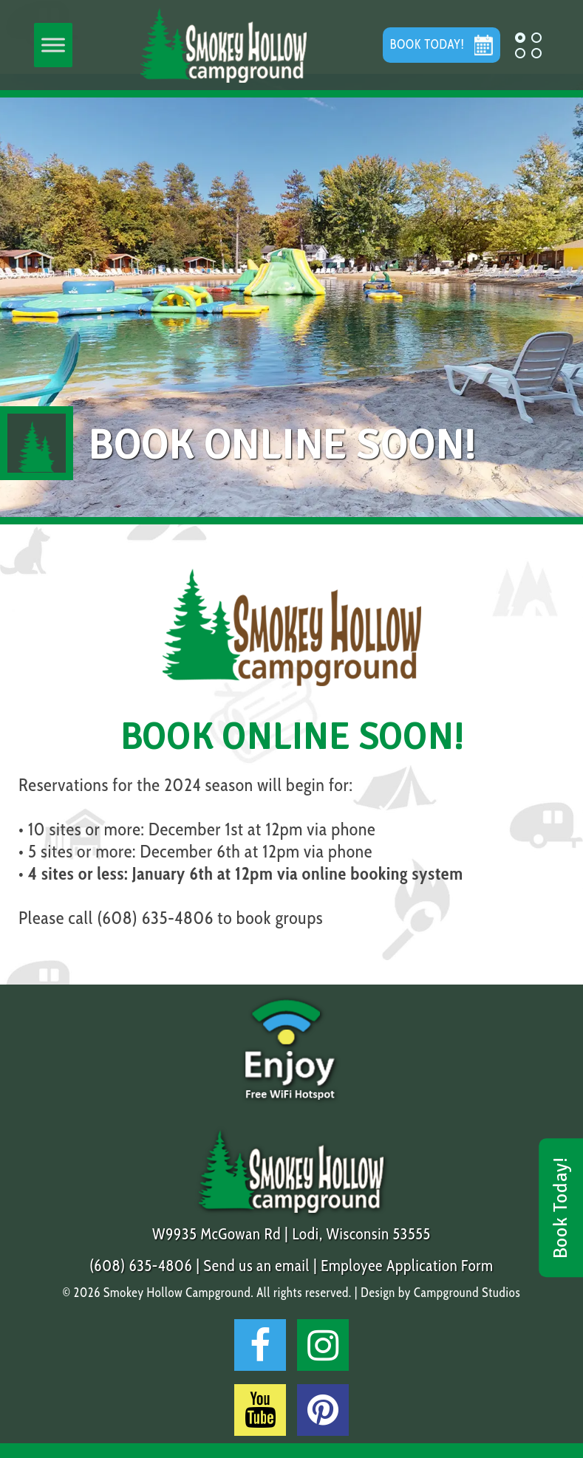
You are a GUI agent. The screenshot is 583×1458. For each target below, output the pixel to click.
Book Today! (561, 1208)
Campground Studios (467, 1292)
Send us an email (257, 1265)
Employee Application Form (407, 1265)
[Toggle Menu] (53, 45)
